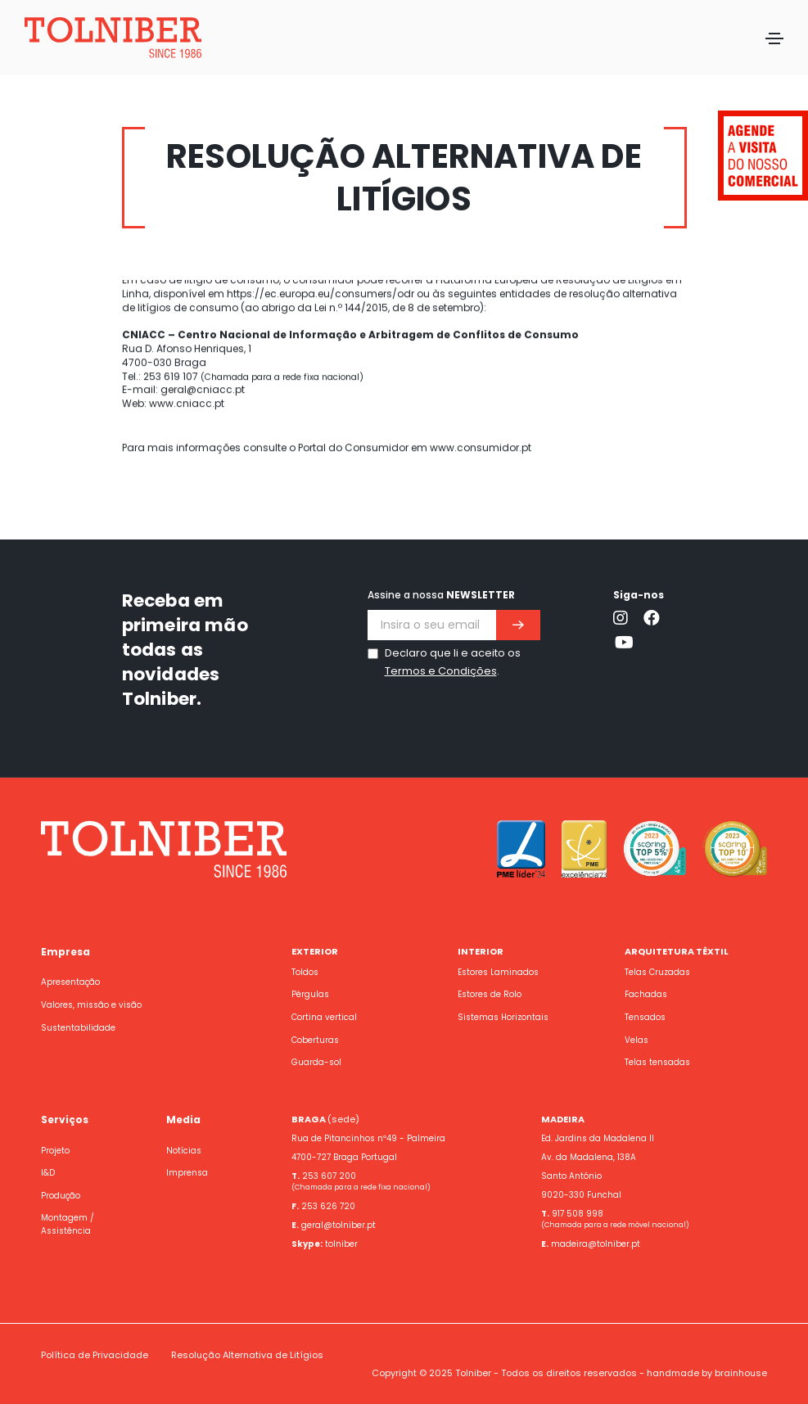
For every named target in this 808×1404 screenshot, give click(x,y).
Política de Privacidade (94, 1354)
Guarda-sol (316, 1062)
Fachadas (646, 994)
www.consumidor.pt (480, 379)
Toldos (304, 972)
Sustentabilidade (78, 1028)
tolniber (341, 1244)
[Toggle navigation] (774, 38)
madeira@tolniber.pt (595, 1244)
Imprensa (187, 1173)
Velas (636, 1040)
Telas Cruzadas (657, 972)
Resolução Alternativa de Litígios (247, 1354)
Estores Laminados (498, 972)
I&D (48, 1173)
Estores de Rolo (489, 994)
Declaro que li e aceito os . (453, 662)
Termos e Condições (441, 671)
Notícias (183, 1150)
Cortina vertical (324, 1017)
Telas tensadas (657, 1062)
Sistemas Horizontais (503, 1017)
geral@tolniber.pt (338, 1225)
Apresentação (70, 982)
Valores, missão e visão (91, 1005)
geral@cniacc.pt (202, 321)
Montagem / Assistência (67, 1224)
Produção (60, 1196)
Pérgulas (310, 994)
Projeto (55, 1150)
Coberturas (315, 1040)
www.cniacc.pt (186, 335)
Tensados (645, 1017)
